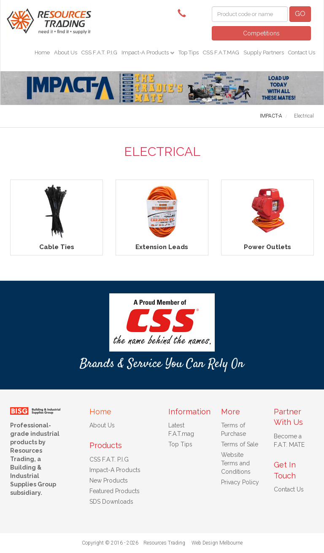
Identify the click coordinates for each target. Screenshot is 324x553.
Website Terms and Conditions (236, 463)
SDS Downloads (111, 501)
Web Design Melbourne (217, 543)
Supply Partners (263, 52)
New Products (108, 480)
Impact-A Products (146, 52)
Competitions (261, 33)
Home (42, 52)
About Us (65, 52)
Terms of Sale (239, 444)
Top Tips (188, 52)
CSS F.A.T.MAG (221, 52)
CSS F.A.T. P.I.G (99, 52)
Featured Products (114, 491)
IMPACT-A (271, 116)
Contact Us (301, 52)
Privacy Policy (240, 482)
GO (300, 14)
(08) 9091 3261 (184, 12)
